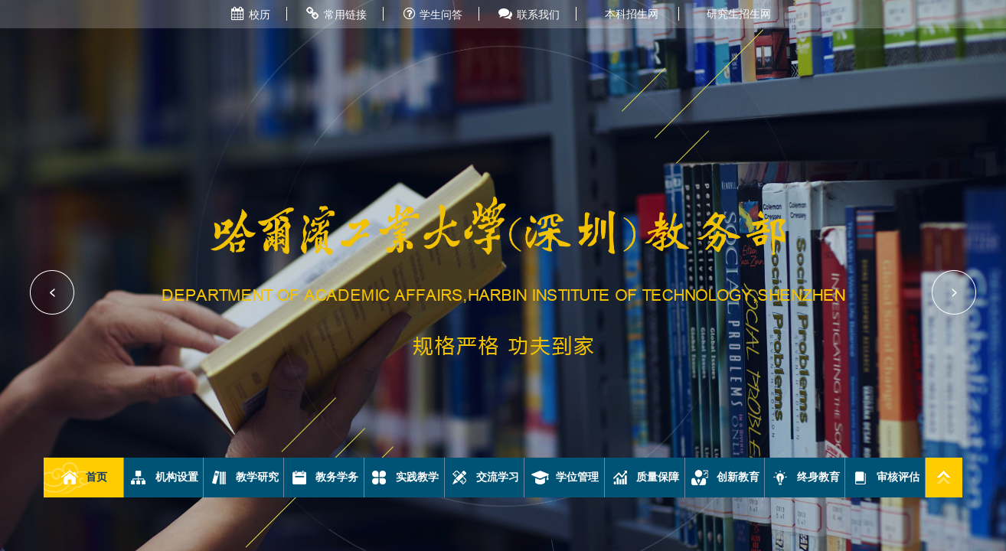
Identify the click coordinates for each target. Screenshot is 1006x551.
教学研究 (244, 477)
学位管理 (564, 477)
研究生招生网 (739, 14)
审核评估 (885, 477)
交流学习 (484, 477)
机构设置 (163, 477)
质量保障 (645, 477)
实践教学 (404, 477)
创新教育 (724, 477)
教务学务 (324, 477)
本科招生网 (631, 14)
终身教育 (805, 477)
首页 (84, 477)
